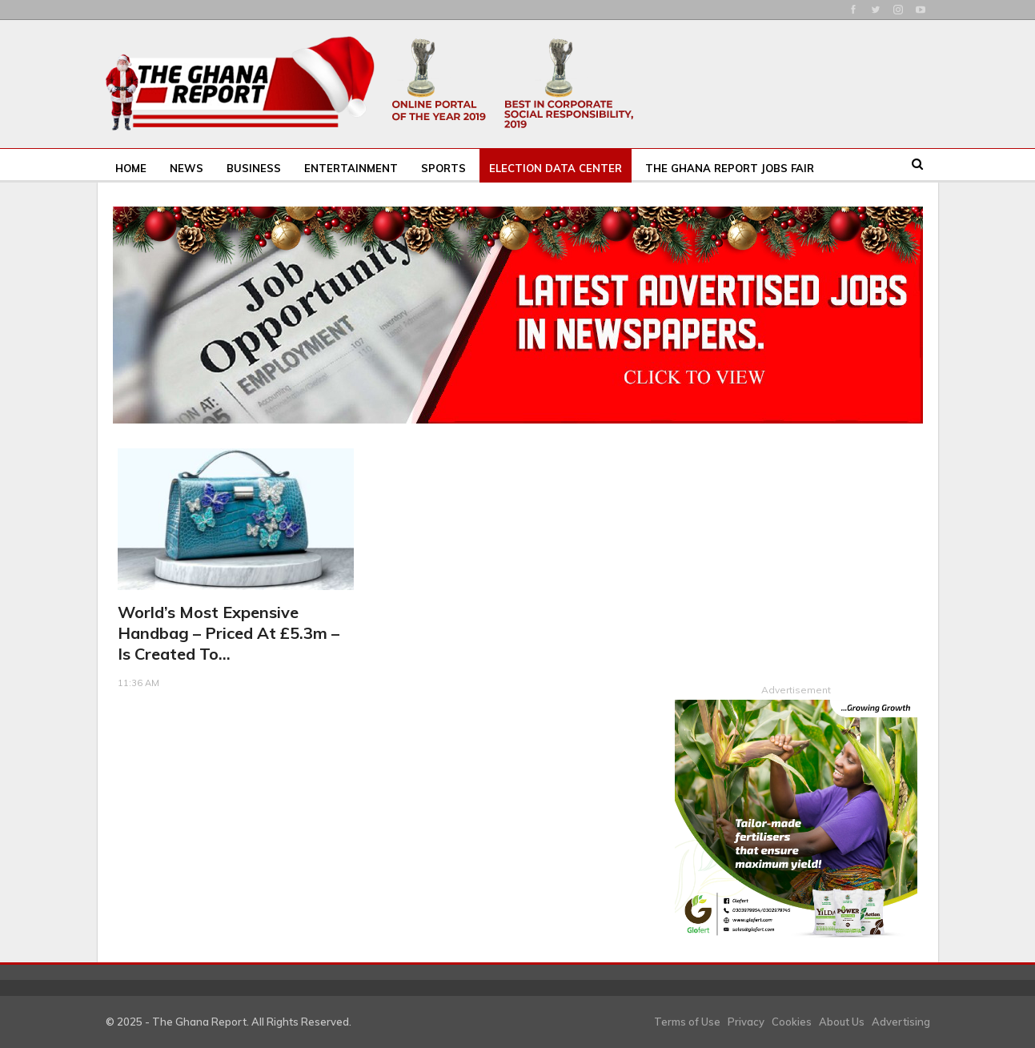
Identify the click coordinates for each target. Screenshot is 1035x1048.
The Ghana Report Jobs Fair (729, 168)
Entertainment (351, 168)
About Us (842, 1020)
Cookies (792, 1020)
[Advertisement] (796, 548)
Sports (443, 168)
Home (130, 168)
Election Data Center (555, 168)
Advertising (901, 1020)
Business (254, 168)
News (186, 168)
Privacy (746, 1020)
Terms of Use (687, 1020)
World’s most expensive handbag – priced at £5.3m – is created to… (228, 633)
